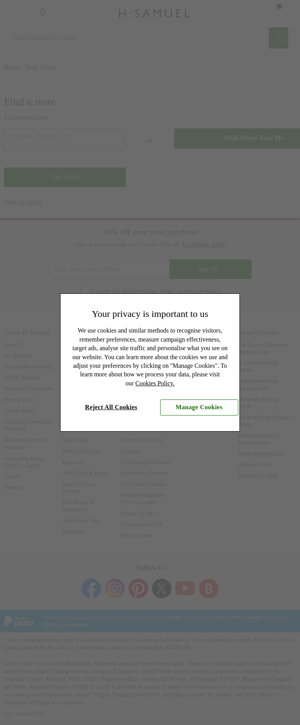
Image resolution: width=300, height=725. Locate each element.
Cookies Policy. (155, 383)
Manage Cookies (199, 407)
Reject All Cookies (111, 407)
